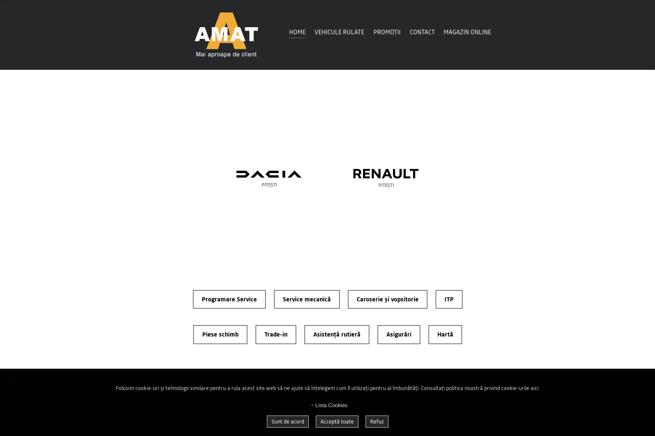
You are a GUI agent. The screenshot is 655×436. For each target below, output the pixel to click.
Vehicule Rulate (339, 32)
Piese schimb (220, 334)
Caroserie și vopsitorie (388, 299)
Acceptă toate (337, 421)
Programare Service (229, 299)
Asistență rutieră (337, 334)
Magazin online (467, 32)
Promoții (387, 32)
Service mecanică (307, 299)
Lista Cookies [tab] (328, 405)
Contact (422, 32)
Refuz (377, 421)
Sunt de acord (288, 421)
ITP (449, 299)
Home (297, 32)
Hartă (445, 334)
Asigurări (398, 334)
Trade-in (275, 334)
